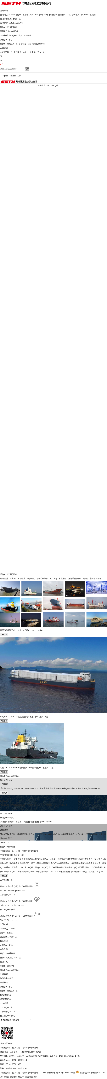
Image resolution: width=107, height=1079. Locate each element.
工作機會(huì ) (21, 52)
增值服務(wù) (38, 44)
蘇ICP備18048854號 (65, 1073)
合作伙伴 (76, 15)
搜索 (27, 69)
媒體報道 (28, 35)
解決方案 (4, 23)
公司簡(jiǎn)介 (7, 15)
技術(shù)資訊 (16, 35)
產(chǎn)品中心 (16, 23)
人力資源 (4, 48)
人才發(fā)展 (6, 52)
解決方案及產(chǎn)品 (10, 19)
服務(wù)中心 (6, 40)
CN (1, 56)
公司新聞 (4, 35)
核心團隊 (53, 15)
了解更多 (4, 634)
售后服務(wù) (25, 44)
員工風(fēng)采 (37, 52)
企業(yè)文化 (64, 15)
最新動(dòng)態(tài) (10, 31)
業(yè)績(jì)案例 (8, 27)
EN (1, 60)
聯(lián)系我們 (88, 15)
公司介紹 (4, 11)
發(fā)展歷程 (22, 15)
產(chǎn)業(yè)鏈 (9, 44)
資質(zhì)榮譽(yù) (39, 15)
